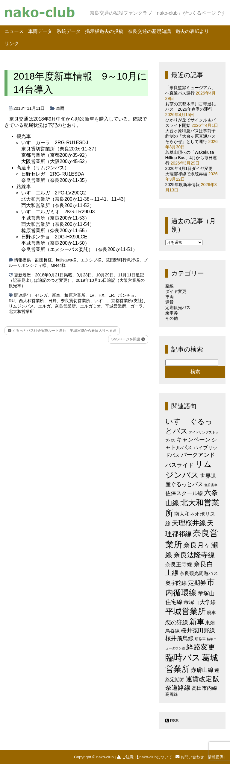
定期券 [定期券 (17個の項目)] (197, 582)
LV (92, 295)
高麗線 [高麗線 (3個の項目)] (171, 694)
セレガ (41, 295)
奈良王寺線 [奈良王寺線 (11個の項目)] (178, 564)
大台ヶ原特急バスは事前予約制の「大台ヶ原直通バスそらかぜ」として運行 (190, 136)
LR (111, 295)
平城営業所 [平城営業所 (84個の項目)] (185, 611)
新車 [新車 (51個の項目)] (196, 621)
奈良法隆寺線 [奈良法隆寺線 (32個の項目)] (194, 555)
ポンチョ (126, 295)
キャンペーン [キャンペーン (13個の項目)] (193, 439)
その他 (171, 318)
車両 (60, 108)
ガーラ (136, 306)
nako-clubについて (155, 757)
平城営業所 (115, 306)
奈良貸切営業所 (75, 300)
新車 (56, 295)
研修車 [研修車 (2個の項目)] (200, 639)
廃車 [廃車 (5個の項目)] (211, 612)
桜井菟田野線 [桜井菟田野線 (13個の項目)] (198, 630)
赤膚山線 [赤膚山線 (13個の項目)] (202, 670)
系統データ (69, 31)
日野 (52, 300)
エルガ (44, 306)
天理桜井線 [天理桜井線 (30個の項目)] (189, 523)
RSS (172, 720)
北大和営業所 (21, 311)
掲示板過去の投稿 (104, 31)
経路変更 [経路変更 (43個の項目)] (200, 647)
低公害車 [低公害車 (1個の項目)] (210, 485)
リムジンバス (21, 306)
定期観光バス (177, 307)
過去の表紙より (192, 31)
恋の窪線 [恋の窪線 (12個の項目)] (176, 622)
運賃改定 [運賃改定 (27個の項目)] (199, 679)
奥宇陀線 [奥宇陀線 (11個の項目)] (176, 583)
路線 (169, 286)
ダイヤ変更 (175, 291)
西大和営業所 (31, 300)
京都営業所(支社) (127, 300)
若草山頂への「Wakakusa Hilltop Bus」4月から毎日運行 (191, 157)
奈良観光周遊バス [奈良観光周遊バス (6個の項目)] (199, 573)
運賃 (169, 302)
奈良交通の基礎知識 (149, 31)
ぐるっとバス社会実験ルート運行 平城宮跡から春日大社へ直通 (62, 330)
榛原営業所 (74, 295)
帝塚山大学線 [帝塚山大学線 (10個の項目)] (200, 602)
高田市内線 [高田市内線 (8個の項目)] (204, 688)
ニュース (14, 31)
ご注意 (125, 757)
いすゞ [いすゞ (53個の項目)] (177, 421)
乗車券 (171, 313)
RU (12, 300)
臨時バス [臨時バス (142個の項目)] (183, 657)
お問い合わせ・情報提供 (199, 757)
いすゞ (100, 300)
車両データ (40, 31)
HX (101, 295)
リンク (11, 43)
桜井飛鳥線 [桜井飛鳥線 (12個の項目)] (179, 638)
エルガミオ (90, 306)
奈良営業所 (65, 306)
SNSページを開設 (128, 339)
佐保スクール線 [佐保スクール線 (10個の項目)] (184, 493)
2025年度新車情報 (182, 184)
